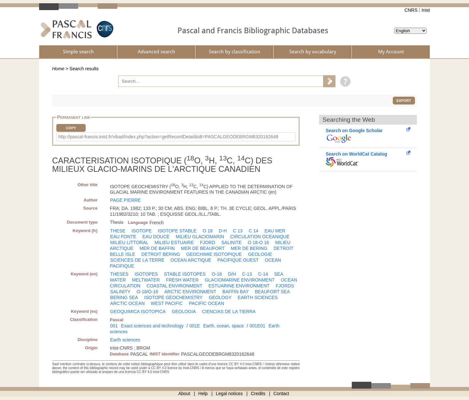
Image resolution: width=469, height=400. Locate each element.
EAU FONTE (123, 236)
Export (403, 101)
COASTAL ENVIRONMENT (174, 285)
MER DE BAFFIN (157, 248)
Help (203, 393)
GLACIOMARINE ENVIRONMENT (240, 280)
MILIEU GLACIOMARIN (200, 236)
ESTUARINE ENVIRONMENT (238, 285)
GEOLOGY (220, 297)
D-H (223, 230)
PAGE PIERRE (125, 200)
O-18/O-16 (147, 291)
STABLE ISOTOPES (185, 274)
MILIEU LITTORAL (129, 242)
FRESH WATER (182, 280)
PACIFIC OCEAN (206, 303)
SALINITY (120, 291)
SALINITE (231, 242)
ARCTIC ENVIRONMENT (190, 291)
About (184, 393)
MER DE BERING (249, 248)
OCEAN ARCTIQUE (190, 260)
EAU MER (274, 230)
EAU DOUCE (155, 236)
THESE (117, 230)
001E (194, 325)
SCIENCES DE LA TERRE (137, 260)
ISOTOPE (142, 230)
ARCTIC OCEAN (127, 303)
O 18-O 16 (258, 242)
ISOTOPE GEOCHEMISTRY (173, 297)
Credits (258, 393)
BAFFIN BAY (235, 291)
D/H (232, 274)
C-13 (247, 274)
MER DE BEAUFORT (203, 248)
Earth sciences (125, 339)
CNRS (411, 10)
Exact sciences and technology (152, 325)
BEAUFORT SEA (272, 291)
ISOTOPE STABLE (177, 230)
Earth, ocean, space (223, 325)
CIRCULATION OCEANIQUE (260, 236)
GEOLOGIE (260, 254)
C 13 (238, 230)
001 (114, 325)
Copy (71, 128)
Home (58, 68)
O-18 (217, 274)
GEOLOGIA (184, 311)
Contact (281, 393)
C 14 (254, 230)
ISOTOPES (146, 274)
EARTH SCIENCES (258, 297)
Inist (425, 10)
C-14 (263, 274)
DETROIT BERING (160, 254)
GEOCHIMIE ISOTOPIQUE (214, 254)
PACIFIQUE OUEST (238, 260)
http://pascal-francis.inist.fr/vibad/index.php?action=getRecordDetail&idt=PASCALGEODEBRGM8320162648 (168, 136)
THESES (119, 274)
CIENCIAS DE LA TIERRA (229, 311)
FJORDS (285, 285)
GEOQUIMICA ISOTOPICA (137, 311)
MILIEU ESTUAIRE (174, 242)
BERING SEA (124, 297)
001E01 (257, 325)
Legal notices (229, 393)
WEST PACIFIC (167, 303)
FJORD (207, 242)
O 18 (207, 230)
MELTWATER (146, 280)
